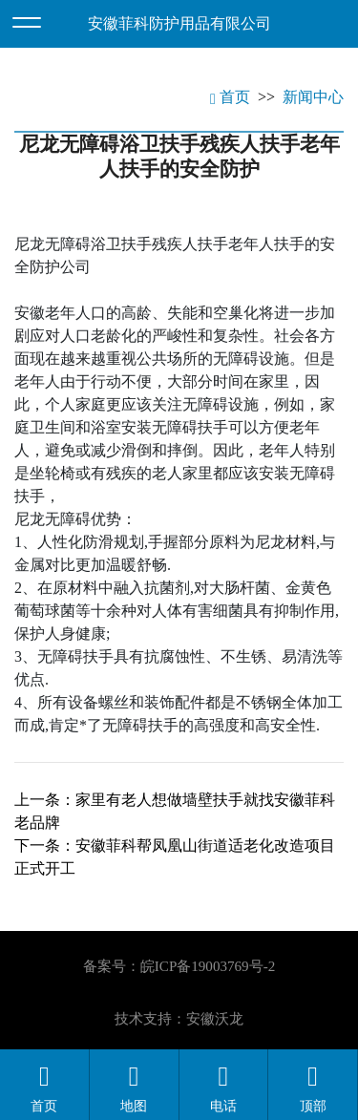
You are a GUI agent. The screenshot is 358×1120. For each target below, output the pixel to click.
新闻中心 (313, 97)
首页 (230, 97)
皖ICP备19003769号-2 (207, 966)
